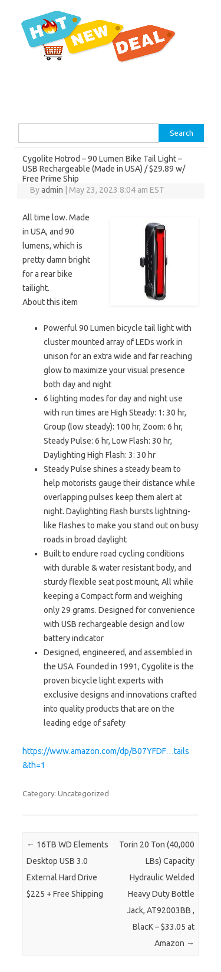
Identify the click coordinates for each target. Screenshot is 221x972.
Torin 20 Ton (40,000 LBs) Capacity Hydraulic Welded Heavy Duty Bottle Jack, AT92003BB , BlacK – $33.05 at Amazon (156, 894)
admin (52, 190)
